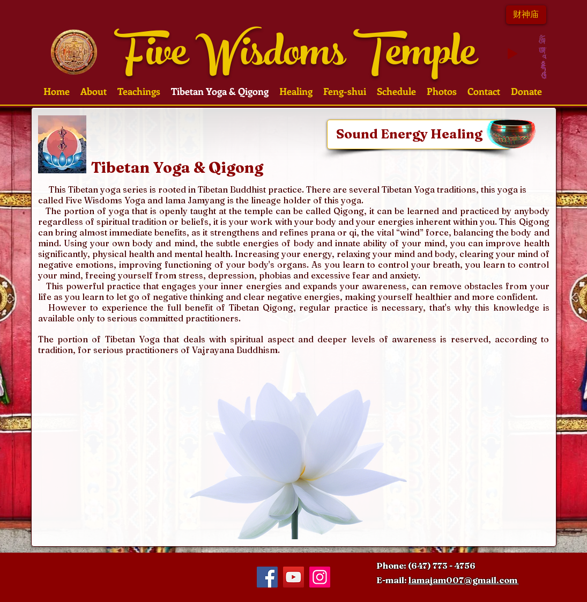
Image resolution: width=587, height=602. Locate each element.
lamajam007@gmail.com (463, 580)
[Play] (512, 53)
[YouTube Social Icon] (293, 577)
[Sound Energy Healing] (418, 134)
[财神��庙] (526, 14)
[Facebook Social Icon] (267, 577)
